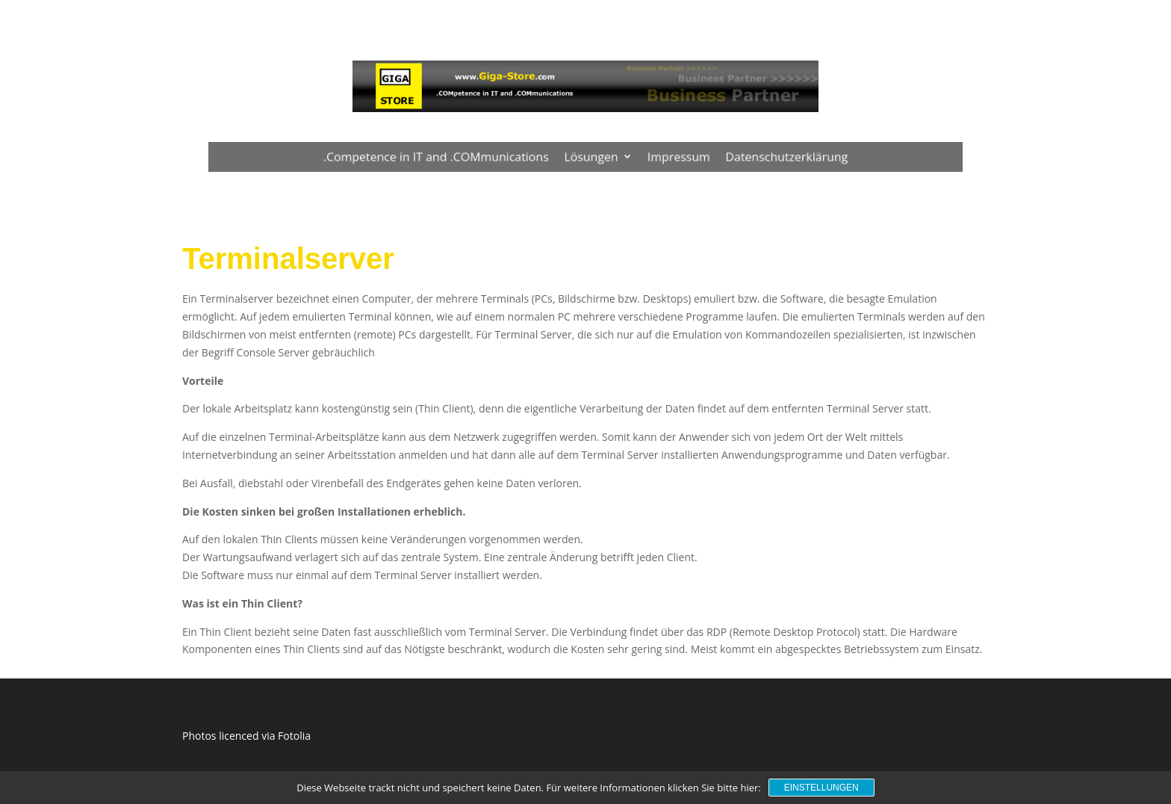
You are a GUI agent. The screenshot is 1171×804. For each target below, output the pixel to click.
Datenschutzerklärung (775, 156)
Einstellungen (821, 787)
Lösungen (590, 156)
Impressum (673, 156)
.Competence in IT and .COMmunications (444, 156)
